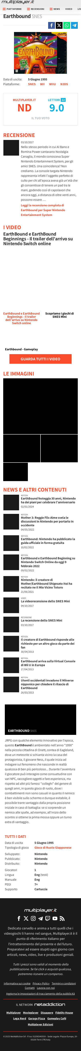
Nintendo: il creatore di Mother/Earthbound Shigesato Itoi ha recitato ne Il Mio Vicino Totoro (46, 583)
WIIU (52, 84)
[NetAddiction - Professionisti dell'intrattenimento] (49, 1004)
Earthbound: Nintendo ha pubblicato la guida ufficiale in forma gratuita (48, 541)
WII (42, 84)
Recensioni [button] (35, 8)
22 (63, 100)
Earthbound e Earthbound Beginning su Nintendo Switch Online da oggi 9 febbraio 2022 (48, 562)
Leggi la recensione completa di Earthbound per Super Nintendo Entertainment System (43, 210)
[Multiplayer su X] (26, 918)
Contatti (30, 988)
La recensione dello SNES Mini (41, 620)
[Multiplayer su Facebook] (18, 918)
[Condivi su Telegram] (74, 25)
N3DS (64, 84)
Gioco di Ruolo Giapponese (52, 847)
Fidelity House (64, 1012)
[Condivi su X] (59, 25)
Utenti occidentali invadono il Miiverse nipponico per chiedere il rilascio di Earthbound (47, 684)
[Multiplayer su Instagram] (33, 918)
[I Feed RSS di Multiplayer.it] (62, 918)
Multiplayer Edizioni (40, 1024)
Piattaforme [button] (12, 8)
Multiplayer (13, 1012)
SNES (32, 84)
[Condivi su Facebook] (51, 25)
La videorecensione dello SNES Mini (45, 601)
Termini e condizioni (64, 983)
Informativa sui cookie (17, 983)
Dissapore (47, 1012)
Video (68, 8)
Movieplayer (30, 1012)
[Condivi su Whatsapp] (66, 25)
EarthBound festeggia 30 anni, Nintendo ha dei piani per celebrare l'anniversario (48, 500)
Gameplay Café (56, 1018)
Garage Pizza (36, 1018)
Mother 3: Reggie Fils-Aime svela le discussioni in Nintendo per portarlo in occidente (47, 521)
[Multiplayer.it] (18, 2)
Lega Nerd (19, 1018)
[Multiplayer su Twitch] (47, 918)
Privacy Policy (41, 983)
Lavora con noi (46, 988)
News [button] (55, 8)
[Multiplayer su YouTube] (55, 918)
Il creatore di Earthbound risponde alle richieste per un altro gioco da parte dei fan (47, 643)
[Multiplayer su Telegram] (40, 918)
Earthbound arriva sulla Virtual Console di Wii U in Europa (48, 663)
